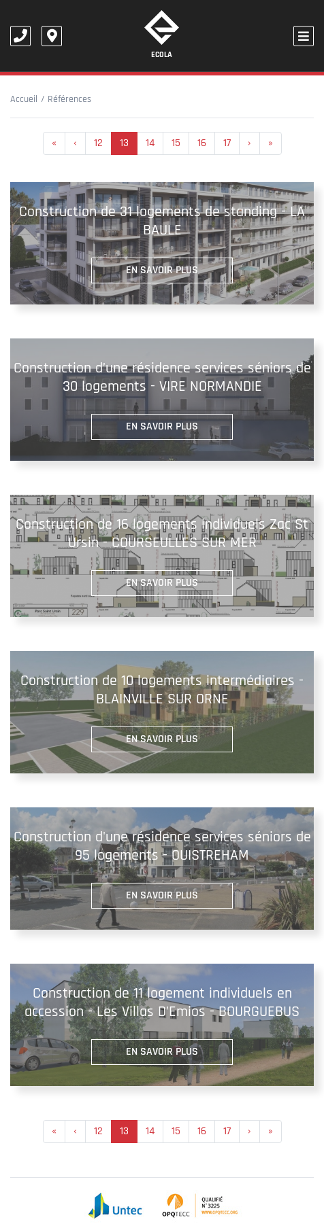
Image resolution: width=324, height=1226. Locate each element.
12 (98, 143)
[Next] (270, 143)
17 (227, 143)
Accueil (23, 99)
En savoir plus (162, 270)
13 (124, 143)
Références (69, 99)
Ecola (161, 35)
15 (176, 143)
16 (201, 143)
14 (150, 143)
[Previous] (54, 143)
